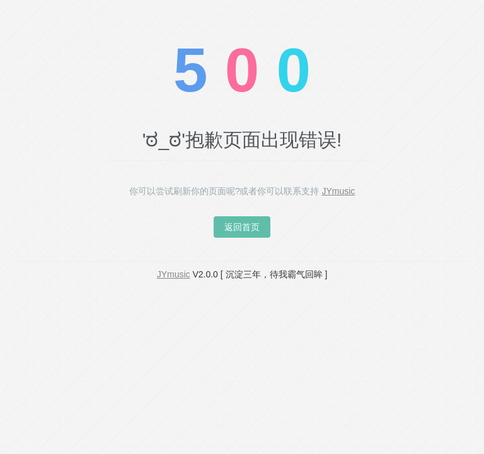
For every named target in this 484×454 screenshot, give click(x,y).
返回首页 (242, 227)
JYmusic (338, 191)
